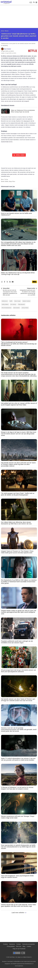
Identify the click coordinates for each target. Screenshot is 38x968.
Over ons (18, 946)
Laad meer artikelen (19, 912)
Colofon (29, 946)
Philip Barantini (21, 304)
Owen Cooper (17, 301)
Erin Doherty (13, 304)
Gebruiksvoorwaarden (28, 944)
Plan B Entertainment (6, 307)
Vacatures (12, 944)
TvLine (6, 179)
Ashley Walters (5, 304)
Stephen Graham (26, 301)
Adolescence (5, 301)
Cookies (5, 944)
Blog (24, 946)
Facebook (17, 953)
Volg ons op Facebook (19, 948)
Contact (18, 944)
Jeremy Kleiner (25, 307)
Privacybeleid (11, 946)
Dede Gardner (16, 307)
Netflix (11, 301)
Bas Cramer (7, 49)
